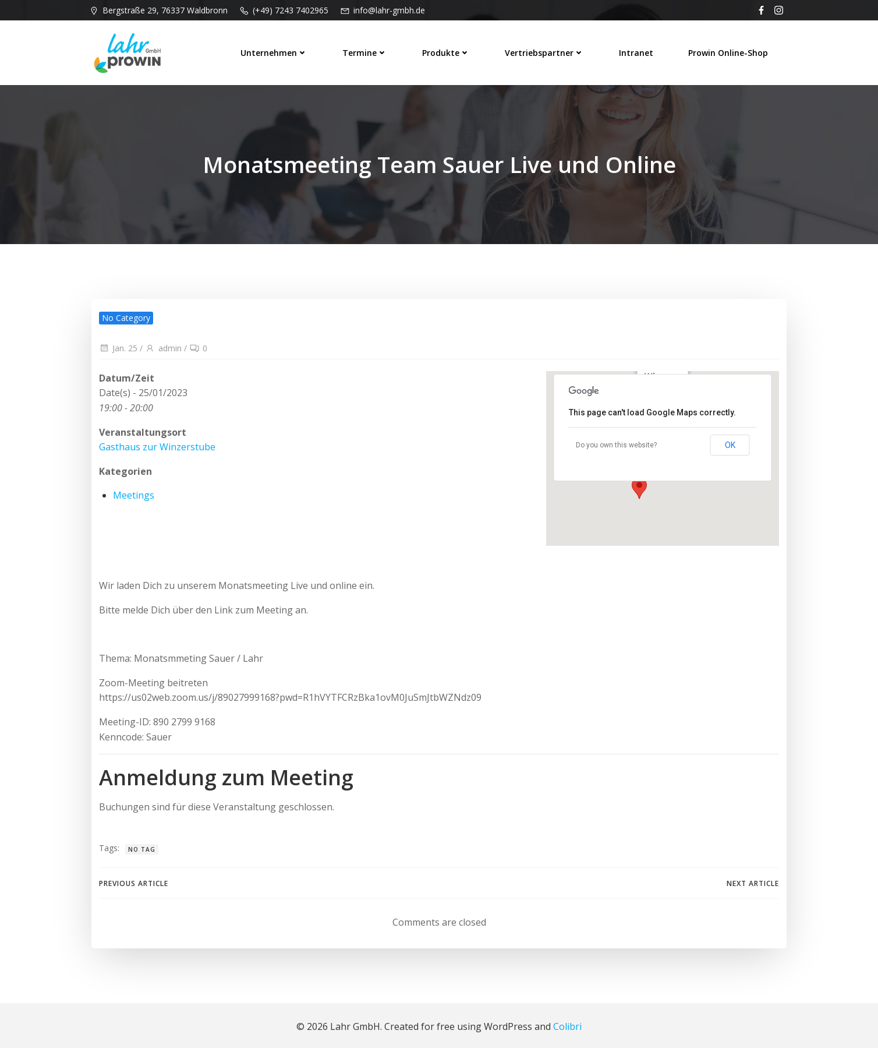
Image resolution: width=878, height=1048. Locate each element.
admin (162, 344)
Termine (366, 49)
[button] (640, 484)
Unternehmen (275, 49)
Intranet (638, 49)
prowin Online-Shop (730, 49)
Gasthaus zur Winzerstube (156, 443)
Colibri (567, 1024)
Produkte (448, 49)
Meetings (132, 491)
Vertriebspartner (546, 49)
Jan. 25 (117, 344)
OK (731, 441)
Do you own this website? (617, 441)
